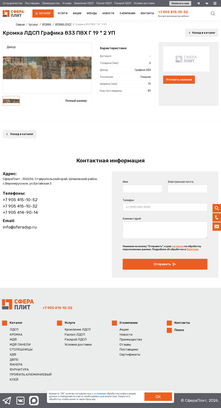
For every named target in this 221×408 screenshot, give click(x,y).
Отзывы (67, 3)
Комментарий (132, 218)
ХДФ (13, 354)
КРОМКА (16, 334)
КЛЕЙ (14, 379)
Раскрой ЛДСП (123, 3)
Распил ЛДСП (104, 3)
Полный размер (76, 100)
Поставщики (32, 3)
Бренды (92, 13)
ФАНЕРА (16, 364)
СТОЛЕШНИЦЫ (21, 349)
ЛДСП (14, 329)
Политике (192, 249)
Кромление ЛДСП (84, 3)
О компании (127, 13)
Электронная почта (180, 181)
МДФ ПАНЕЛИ (20, 344)
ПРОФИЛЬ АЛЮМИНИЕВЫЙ (31, 374)
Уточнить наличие (179, 79)
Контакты (147, 13)
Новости (108, 13)
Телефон (128, 200)
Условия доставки (144, 3)
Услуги (62, 13)
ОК (158, 396)
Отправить (165, 264)
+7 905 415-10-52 (173, 12)
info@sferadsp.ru (20, 227)
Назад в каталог (201, 32)
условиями (100, 393)
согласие (178, 246)
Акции (77, 13)
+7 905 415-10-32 (20, 206)
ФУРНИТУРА (19, 369)
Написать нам (180, 3)
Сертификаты (129, 354)
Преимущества (51, 3)
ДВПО (14, 359)
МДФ (13, 339)
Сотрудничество (12, 3)
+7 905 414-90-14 (20, 212)
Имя (125, 181)
